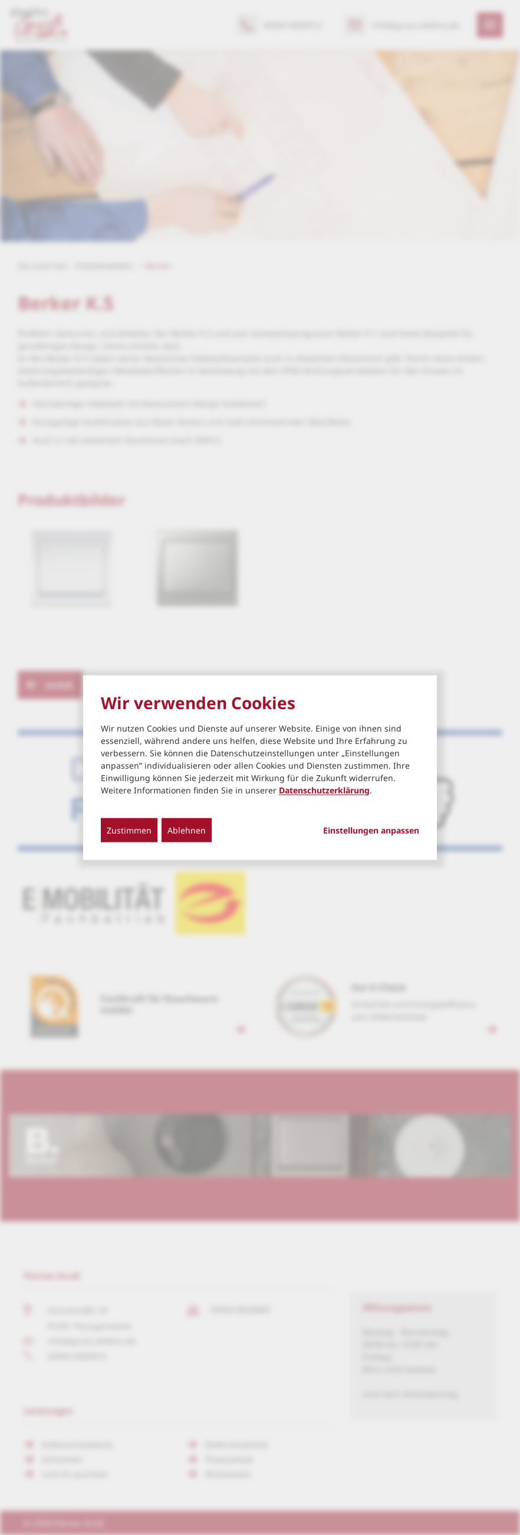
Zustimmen (129, 829)
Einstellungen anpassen (371, 830)
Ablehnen (186, 829)
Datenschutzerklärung (324, 789)
